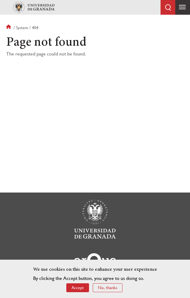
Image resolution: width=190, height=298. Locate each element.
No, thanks (107, 288)
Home (9, 28)
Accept (78, 288)
